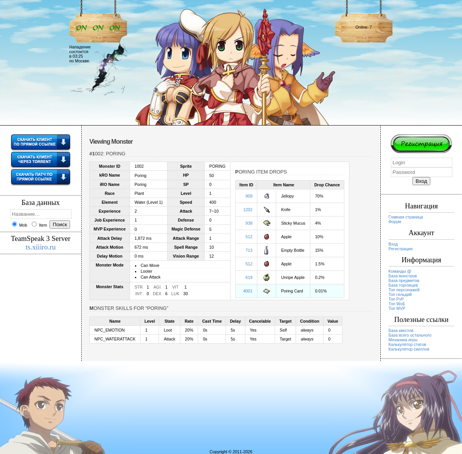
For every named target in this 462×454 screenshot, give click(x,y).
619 (249, 277)
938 (249, 223)
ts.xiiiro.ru (41, 247)
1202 (248, 209)
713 (249, 250)
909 (249, 196)
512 (249, 236)
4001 (248, 291)
